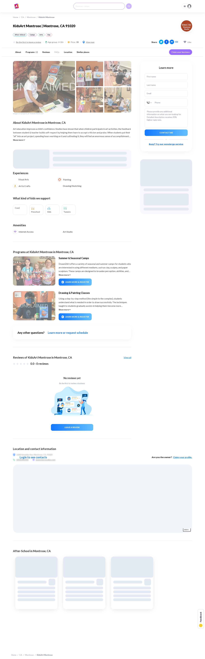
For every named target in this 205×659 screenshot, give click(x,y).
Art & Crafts (24, 186)
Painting (67, 179)
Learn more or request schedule (68, 332)
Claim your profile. (182, 457)
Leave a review (72, 427)
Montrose (31, 17)
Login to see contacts (33, 457)
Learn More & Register (75, 282)
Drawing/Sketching (72, 186)
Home (15, 17)
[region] (102, 499)
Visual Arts (23, 179)
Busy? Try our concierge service (166, 144)
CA (22, 17)
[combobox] (99, 6)
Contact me (166, 132)
